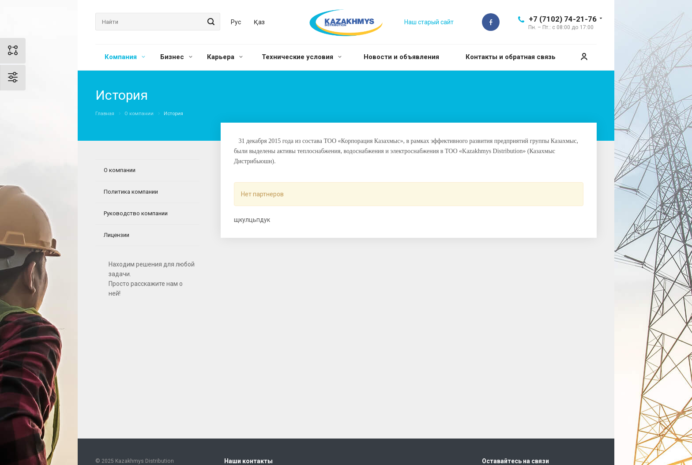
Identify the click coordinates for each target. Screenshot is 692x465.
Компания (125, 57)
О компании (119, 170)
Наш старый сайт (429, 22)
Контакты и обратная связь (511, 57)
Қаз (259, 22)
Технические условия (302, 57)
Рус (236, 22)
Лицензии (116, 235)
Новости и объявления (401, 57)
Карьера (225, 57)
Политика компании (131, 191)
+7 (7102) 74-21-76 (563, 19)
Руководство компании (136, 213)
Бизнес (176, 57)
